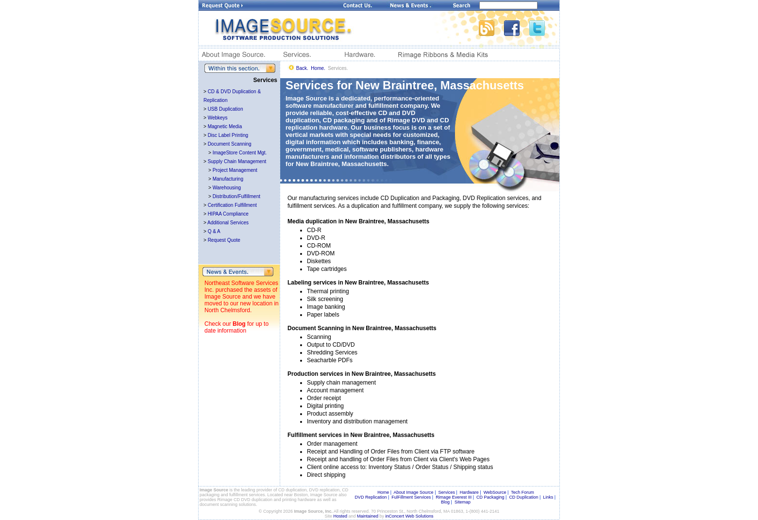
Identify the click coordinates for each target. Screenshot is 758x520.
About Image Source (414, 492)
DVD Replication (370, 497)
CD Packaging (490, 497)
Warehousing (227, 187)
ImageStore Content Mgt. (240, 152)
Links (548, 497)
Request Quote (224, 240)
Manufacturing (228, 179)
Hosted (341, 516)
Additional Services (228, 222)
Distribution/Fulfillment (236, 196)
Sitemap (463, 502)
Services (446, 492)
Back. (302, 68)
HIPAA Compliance (228, 214)
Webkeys (218, 117)
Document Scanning (230, 144)
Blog (239, 323)
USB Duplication (225, 109)
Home (383, 492)
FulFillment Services (411, 497)
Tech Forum (522, 492)
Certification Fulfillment (232, 205)
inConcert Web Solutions (410, 516)
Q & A (214, 231)
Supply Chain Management (237, 161)
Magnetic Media (225, 126)
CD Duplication (523, 497)
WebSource (495, 492)
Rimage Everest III (454, 497)
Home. (318, 68)
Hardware (469, 492)
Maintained (367, 516)
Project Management (235, 170)
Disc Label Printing (228, 135)
